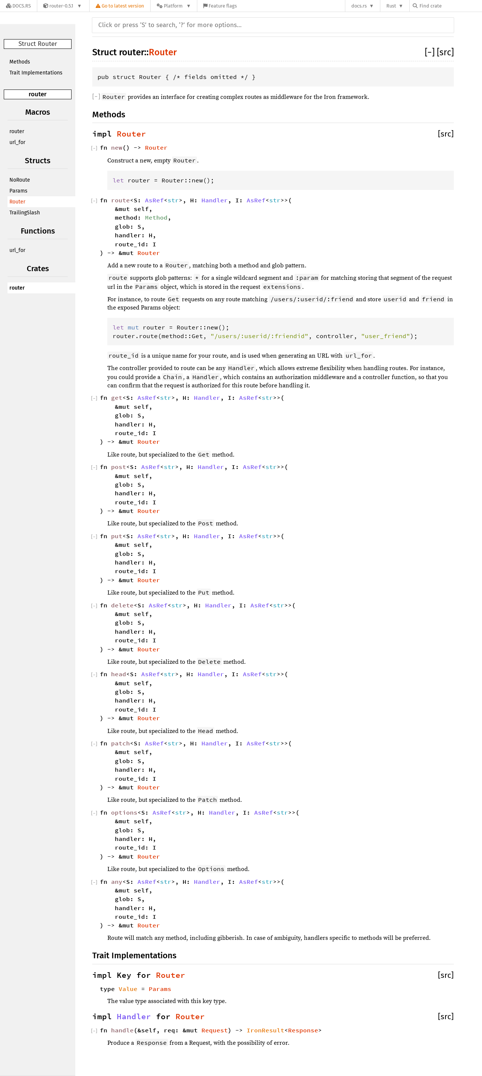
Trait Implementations (36, 73)
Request (214, 1030)
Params (18, 191)
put (116, 536)
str (173, 200)
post (118, 466)
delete (122, 605)
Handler (214, 200)
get (116, 397)
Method (156, 217)
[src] (445, 52)
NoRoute (19, 180)
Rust (391, 6)
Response (303, 1030)
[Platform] (174, 6)
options (124, 812)
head (118, 674)
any (116, 881)
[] (431, 52)
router (38, 94)
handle (122, 1030)
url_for (17, 142)
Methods (19, 62)
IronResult (265, 1030)
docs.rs (359, 6)
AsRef (154, 200)
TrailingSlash (24, 212)
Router (17, 202)
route (120, 200)
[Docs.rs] (18, 6)
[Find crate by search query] (450, 6)
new (116, 147)
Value (128, 989)
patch (120, 743)
